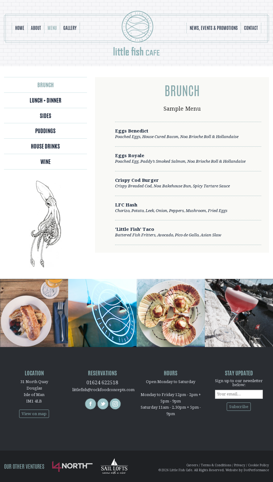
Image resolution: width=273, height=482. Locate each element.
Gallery (70, 28)
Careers (192, 465)
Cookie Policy (258, 465)
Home (19, 28)
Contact (251, 28)
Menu (52, 28)
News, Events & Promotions (214, 28)
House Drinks (45, 146)
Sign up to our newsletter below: (239, 383)
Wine (45, 161)
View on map (34, 413)
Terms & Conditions (216, 465)
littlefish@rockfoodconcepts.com (103, 389)
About (36, 28)
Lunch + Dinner (45, 100)
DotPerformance (256, 470)
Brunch (45, 85)
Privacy (239, 465)
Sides (45, 116)
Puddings (45, 131)
